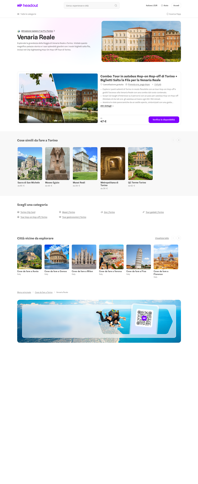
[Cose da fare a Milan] (82, 271)
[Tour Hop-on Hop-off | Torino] (32, 217)
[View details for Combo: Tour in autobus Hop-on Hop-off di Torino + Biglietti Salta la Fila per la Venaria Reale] (139, 78)
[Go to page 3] (59, 120)
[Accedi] (176, 5)
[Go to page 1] (55, 120)
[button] (164, 5)
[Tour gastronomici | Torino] (72, 217)
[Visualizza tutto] (162, 238)
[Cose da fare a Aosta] (28, 271)
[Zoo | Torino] (108, 212)
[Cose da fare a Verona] (110, 271)
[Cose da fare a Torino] (44, 292)
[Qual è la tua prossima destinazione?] (91, 5)
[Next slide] (179, 140)
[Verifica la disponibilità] (164, 119)
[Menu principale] (24, 292)
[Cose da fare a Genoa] (55, 271)
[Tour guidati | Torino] (153, 212)
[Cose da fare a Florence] (161, 272)
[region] (58, 98)
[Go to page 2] (58, 120)
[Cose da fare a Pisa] (136, 271)
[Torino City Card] (26, 212)
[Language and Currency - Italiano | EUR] (151, 5)
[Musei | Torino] (67, 212)
